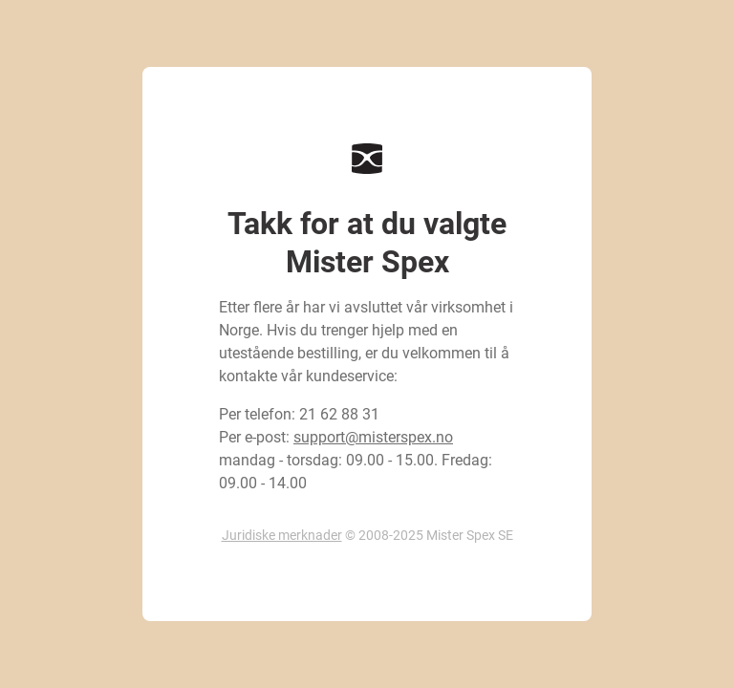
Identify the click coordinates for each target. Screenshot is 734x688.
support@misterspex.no (373, 437)
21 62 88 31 (339, 414)
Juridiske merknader (282, 535)
